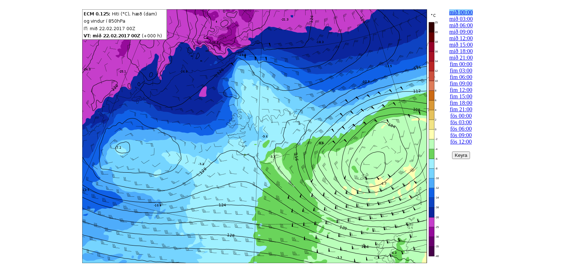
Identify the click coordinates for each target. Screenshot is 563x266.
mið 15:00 (461, 45)
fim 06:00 (461, 77)
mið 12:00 (461, 38)
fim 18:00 (461, 103)
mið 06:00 (461, 25)
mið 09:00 (461, 32)
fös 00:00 (461, 116)
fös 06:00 (461, 129)
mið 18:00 (461, 51)
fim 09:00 (461, 83)
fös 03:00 (461, 122)
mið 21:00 (461, 58)
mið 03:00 (461, 19)
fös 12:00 (461, 142)
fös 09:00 (461, 135)
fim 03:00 (461, 70)
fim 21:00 (461, 109)
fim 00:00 (461, 64)
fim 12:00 (461, 90)
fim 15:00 (461, 96)
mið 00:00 (461, 12)
